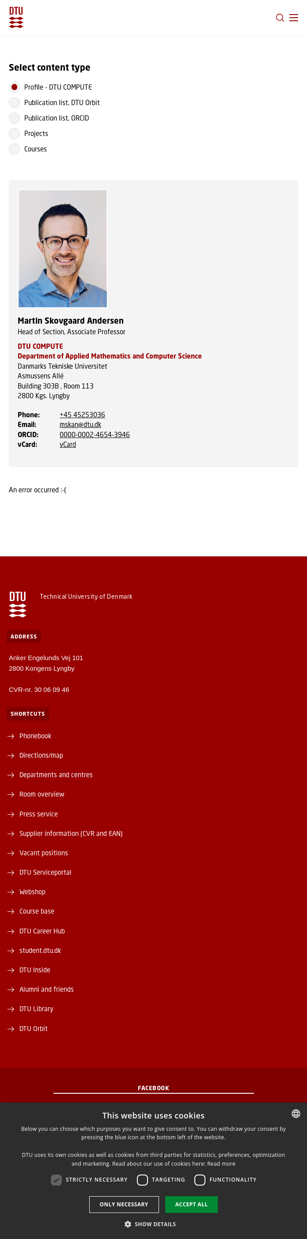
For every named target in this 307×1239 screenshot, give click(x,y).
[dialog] (153, 1171)
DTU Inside (34, 970)
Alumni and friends (46, 989)
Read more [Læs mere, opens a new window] (221, 1163)
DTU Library (36, 1008)
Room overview (41, 794)
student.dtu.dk (40, 950)
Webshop (32, 891)
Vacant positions (43, 853)
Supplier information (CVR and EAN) (71, 833)
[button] (293, 17)
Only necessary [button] (124, 1204)
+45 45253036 (82, 415)
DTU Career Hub (42, 931)
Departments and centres (56, 774)
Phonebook (35, 736)
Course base (36, 911)
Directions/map (41, 755)
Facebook (153, 1088)
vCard (68, 444)
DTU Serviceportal (45, 872)
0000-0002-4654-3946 (95, 434)
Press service (38, 814)
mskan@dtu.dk (80, 424)
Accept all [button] (191, 1204)
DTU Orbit (33, 1028)
